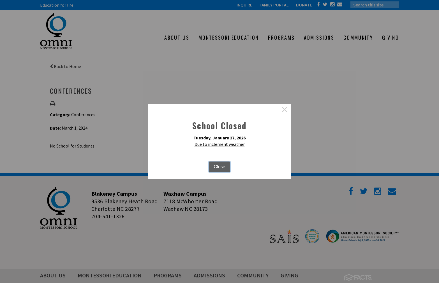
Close (219, 166)
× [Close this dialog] (284, 110)
